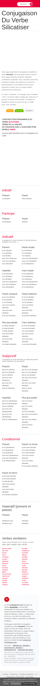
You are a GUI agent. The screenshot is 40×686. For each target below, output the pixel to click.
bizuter (4, 553)
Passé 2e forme (9, 473)
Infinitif (6, 190)
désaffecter (25, 584)
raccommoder (6, 574)
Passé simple (28, 247)
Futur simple (28, 270)
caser (4, 555)
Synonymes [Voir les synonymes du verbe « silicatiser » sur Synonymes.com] (19, 110)
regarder (14, 544)
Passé (25, 195)
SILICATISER (14, 122)
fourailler (25, 548)
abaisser (5, 578)
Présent (5, 195)
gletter (4, 572)
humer (4, 565)
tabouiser (5, 563)
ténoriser (5, 567)
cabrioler (25, 559)
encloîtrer (25, 553)
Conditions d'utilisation (26, 674)
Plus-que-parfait (9, 322)
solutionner (5, 576)
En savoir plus (15, 683)
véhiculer (5, 551)
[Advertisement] (20, 50)
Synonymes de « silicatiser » (13, 647)
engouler (5, 570)
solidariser (25, 578)
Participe (8, 213)
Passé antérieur (29, 294)
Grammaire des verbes (25, 650)
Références (13, 674)
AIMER (12, 129)
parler (8, 544)
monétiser (5, 557)
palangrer (5, 561)
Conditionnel (11, 439)
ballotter (24, 572)
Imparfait (6, 270)
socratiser (25, 582)
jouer (19, 544)
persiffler (25, 557)
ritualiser (5, 584)
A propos (5, 674)
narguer (24, 576)
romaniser (25, 563)
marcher (24, 544)
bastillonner (26, 551)
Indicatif (7, 236)
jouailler (4, 580)
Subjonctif (9, 356)
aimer (4, 544)
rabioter (4, 582)
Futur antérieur (29, 322)
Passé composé (9, 294)
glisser (24, 561)
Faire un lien (20, 677)
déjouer (24, 555)
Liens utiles (29, 677)
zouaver (4, 559)
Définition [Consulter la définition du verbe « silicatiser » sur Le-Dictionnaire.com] (10, 110)
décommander (7, 548)
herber (24, 580)
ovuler (24, 565)
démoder (25, 570)
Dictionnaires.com (10, 650)
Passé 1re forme (30, 444)
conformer (25, 574)
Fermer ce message (29, 683)
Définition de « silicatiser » (21, 645)
